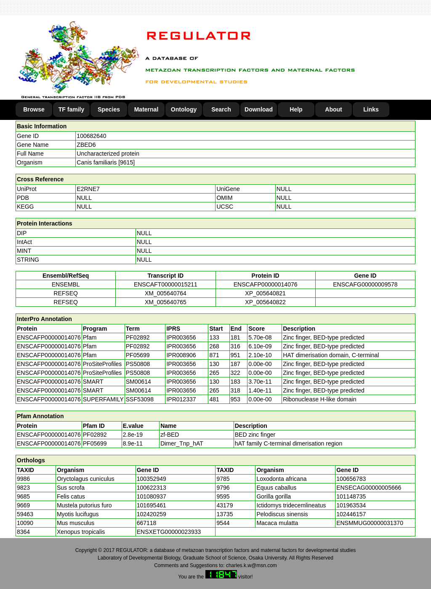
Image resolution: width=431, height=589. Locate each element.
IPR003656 (181, 337)
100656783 (351, 478)
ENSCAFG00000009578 (365, 284)
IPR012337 (181, 399)
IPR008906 (181, 355)
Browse (34, 109)
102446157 (351, 514)
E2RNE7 (88, 189)
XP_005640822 (265, 302)
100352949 (151, 478)
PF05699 (95, 443)
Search (221, 109)
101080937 (151, 496)
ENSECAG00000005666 (368, 487)
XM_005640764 (165, 293)
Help (296, 109)
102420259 (151, 514)
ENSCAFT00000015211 (165, 284)
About (333, 109)
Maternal (146, 109)
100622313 (151, 487)
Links (371, 109)
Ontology (184, 109)
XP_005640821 (265, 293)
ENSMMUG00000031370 (369, 523)
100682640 (91, 136)
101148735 (351, 496)
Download (259, 109)
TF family (71, 109)
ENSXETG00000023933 (169, 531)
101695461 (151, 505)
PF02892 (95, 434)
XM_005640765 (165, 302)
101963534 (351, 505)
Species (109, 109)
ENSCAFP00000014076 (266, 284)
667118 (147, 523)
